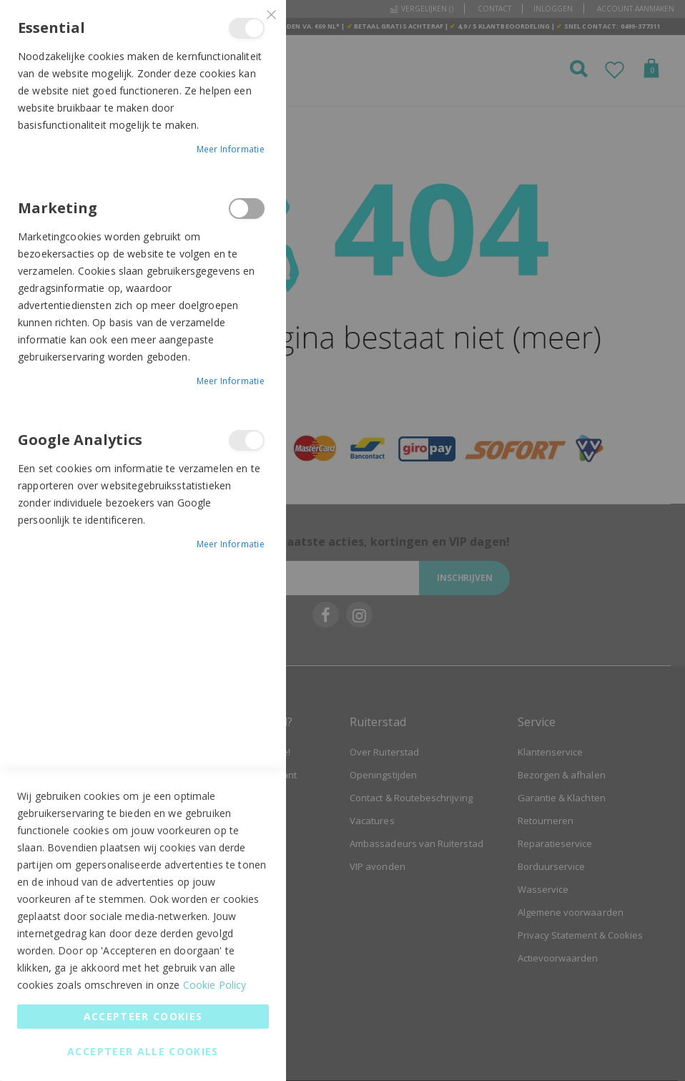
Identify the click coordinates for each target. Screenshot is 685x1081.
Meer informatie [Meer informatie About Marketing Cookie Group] (231, 381)
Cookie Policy (215, 985)
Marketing (247, 208)
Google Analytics (247, 440)
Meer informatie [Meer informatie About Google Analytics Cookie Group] (231, 544)
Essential (247, 28)
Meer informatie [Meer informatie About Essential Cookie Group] (231, 149)
